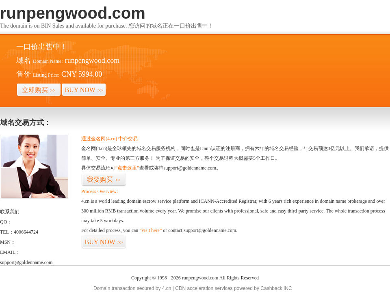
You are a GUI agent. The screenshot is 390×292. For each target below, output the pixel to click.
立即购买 (39, 89)
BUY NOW (84, 89)
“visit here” (150, 230)
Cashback (271, 288)
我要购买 (104, 179)
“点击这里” (127, 168)
